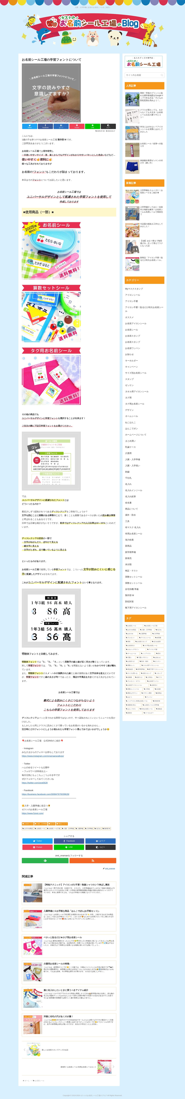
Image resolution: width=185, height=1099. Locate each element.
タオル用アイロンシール (137, 391)
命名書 (128, 503)
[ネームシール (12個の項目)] (132, 653)
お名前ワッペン (132, 348)
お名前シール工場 (53, 828)
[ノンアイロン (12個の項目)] (147, 653)
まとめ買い (130, 441)
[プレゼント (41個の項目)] (131, 638)
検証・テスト (131, 570)
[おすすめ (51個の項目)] (131, 634)
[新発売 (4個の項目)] (133, 713)
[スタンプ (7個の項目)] (159, 673)
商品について (62, 824)
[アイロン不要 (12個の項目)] (155, 649)
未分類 (128, 564)
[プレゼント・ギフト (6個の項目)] (135, 681)
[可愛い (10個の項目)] (130, 657)
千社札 (128, 478)
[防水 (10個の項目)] (159, 653)
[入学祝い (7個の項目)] (150, 677)
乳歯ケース (130, 447)
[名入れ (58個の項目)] (159, 630)
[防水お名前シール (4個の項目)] (147, 709)
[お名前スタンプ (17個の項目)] (142, 641)
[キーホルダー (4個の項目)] (153, 713)
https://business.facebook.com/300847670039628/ (45, 794)
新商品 (128, 546)
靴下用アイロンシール (135, 608)
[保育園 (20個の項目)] (159, 638)
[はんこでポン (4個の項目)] (131, 709)
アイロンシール (132, 295)
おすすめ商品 (28, 828)
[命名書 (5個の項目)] (159, 689)
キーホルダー (131, 360)
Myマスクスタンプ (134, 289)
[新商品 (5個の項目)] (159, 693)
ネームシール (131, 416)
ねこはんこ (130, 422)
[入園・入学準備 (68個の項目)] (146, 630)
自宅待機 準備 (132, 589)
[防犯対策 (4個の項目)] (158, 701)
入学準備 (89, 828)
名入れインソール (133, 490)
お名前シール (28, 824)
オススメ (129, 317)
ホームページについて (135, 435)
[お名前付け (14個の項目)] (133, 645)
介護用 (128, 453)
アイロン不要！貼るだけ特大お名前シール (144, 309)
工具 (127, 521)
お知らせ (129, 354)
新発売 (128, 558)
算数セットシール (133, 577)
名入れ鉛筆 (130, 496)
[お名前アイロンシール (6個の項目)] (137, 685)
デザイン (129, 410)
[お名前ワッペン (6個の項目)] (155, 681)
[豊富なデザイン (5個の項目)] (132, 693)
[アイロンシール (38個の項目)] (146, 638)
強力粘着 (129, 540)
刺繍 (127, 472)
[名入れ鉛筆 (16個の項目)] (157, 641)
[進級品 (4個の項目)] (159, 709)
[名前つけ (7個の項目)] (139, 677)
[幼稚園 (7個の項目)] (129, 677)
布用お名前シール (133, 533)
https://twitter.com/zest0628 (35, 783)
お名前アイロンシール (135, 323)
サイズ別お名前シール (135, 373)
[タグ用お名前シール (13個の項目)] (153, 645)
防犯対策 (129, 601)
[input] (144, 75)
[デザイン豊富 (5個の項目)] (147, 693)
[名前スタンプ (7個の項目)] (146, 673)
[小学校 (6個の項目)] (148, 689)
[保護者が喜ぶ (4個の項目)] (133, 705)
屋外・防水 (130, 515)
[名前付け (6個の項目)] (156, 685)
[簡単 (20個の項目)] (129, 641)
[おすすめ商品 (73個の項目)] (132, 630)
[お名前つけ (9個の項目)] (131, 661)
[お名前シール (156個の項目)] (134, 626)
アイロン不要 (131, 301)
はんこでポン (131, 428)
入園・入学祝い (132, 465)
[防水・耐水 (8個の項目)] (145, 661)
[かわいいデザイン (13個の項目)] (135, 649)
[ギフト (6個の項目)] (159, 677)
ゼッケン (129, 385)
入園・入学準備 (41, 824)
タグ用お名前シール (134, 404)
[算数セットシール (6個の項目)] (133, 689)
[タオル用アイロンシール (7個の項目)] (152, 665)
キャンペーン (131, 367)
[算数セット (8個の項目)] (132, 665)
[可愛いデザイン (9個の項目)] (144, 657)
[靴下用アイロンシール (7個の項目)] (155, 669)
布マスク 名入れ (133, 527)
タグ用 (128, 397)
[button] (108, 126)
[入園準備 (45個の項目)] (144, 634)
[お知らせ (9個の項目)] (158, 657)
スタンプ (129, 379)
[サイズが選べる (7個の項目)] (132, 673)
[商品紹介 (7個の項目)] (129, 669)
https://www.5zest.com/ (33, 813)
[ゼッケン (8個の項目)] (158, 661)
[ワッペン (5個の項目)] (154, 697)
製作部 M (106, 828)
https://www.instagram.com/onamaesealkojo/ (43, 756)
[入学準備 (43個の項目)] (157, 634)
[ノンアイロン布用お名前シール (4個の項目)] (138, 701)
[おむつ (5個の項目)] (134, 697)
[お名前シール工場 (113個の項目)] (153, 626)
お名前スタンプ (132, 336)
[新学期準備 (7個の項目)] (140, 669)
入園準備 (79, 828)
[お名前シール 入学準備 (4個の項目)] (153, 705)
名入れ (52, 824)
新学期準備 (130, 552)
